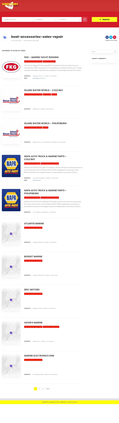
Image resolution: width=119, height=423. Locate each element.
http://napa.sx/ (37, 186)
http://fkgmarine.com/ (39, 78)
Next (47, 408)
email (52, 421)
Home (19, 40)
